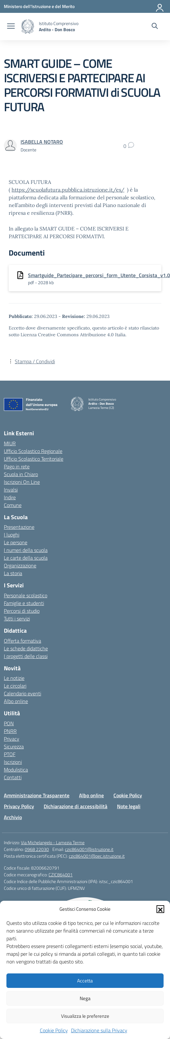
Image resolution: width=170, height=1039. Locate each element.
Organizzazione (20, 565)
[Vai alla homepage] (27, 26)
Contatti (13, 777)
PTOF (9, 754)
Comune (13, 505)
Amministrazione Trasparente (36, 795)
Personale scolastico (25, 595)
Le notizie (14, 678)
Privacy (11, 739)
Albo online (16, 701)
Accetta (85, 980)
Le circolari (15, 686)
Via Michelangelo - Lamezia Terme (53, 842)
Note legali (128, 806)
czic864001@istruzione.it (89, 849)
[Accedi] (160, 6)
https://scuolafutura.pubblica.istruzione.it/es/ (68, 189)
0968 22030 (37, 849)
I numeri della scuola (26, 550)
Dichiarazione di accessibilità (75, 806)
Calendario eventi (22, 693)
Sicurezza (14, 746)
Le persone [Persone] (15, 542)
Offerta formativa (22, 641)
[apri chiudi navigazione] (11, 27)
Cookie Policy (54, 1030)
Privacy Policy (19, 806)
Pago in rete (17, 466)
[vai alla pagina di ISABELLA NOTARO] (42, 142)
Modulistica (16, 769)
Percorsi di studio (22, 611)
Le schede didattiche (26, 648)
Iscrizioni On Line (22, 482)
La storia (13, 573)
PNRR (10, 731)
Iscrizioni (13, 762)
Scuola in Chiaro (21, 474)
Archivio (13, 817)
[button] (160, 909)
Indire (10, 497)
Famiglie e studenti (24, 603)
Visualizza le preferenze (85, 1016)
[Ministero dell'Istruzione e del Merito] (39, 6)
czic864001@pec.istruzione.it (97, 856)
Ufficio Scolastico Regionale (33, 451)
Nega (85, 998)
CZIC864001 (61, 874)
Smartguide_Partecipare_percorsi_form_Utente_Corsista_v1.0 (99, 275)
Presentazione (19, 527)
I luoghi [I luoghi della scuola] (11, 534)
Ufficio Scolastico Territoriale (33, 459)
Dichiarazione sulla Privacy (99, 1030)
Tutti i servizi (17, 618)
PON (9, 723)
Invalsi (11, 489)
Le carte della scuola (26, 558)
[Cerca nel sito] (155, 27)
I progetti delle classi (26, 656)
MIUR (10, 443)
